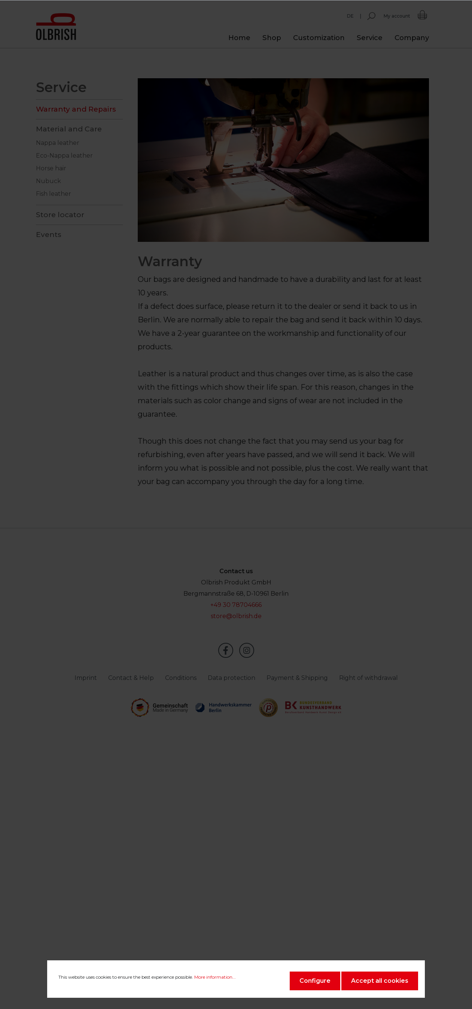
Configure (315, 980)
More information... (215, 977)
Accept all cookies (379, 980)
